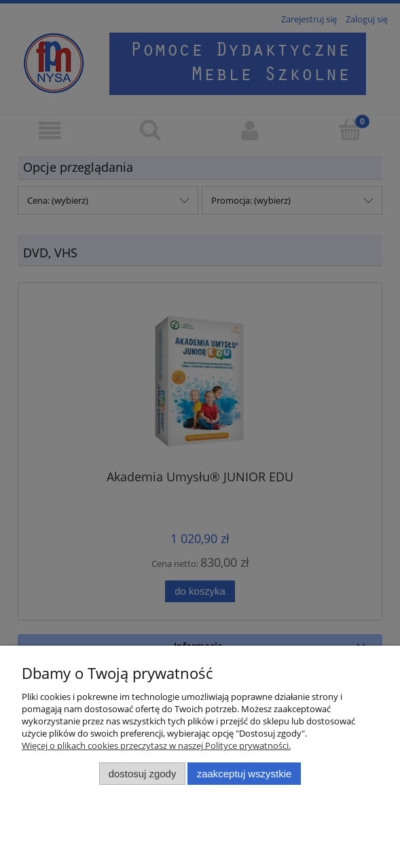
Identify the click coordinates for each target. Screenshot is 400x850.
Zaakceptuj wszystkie (244, 773)
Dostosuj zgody (143, 773)
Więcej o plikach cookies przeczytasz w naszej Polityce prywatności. (156, 745)
